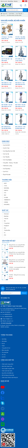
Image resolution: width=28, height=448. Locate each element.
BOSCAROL (6, 204)
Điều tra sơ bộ (4, 1)
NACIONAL (5, 188)
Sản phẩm (11, 13)
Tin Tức (4, 354)
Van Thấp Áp (19, 13)
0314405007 (8, 312)
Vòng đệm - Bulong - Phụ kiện (10, 162)
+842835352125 (8, 314)
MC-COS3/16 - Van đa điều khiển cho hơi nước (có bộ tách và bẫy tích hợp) (20, 127)
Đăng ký (15, 1)
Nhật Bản (5, 216)
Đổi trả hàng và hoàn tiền (8, 375)
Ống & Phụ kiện (6, 174)
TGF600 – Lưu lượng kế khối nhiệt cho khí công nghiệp (17, 268)
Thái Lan (5, 218)
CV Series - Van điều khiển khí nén (7, 37)
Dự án (3, 343)
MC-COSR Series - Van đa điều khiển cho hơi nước (6, 127)
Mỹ (4, 221)
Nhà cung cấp (5, 350)
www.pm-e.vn (10, 321)
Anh (4, 235)
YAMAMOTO (6, 199)
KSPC (4, 183)
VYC (4, 192)
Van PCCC (5, 171)
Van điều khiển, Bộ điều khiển (14, 15)
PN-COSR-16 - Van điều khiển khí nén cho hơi (6, 83)
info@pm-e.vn (9, 318)
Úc (3, 232)
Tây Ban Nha (6, 230)
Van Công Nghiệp (7, 159)
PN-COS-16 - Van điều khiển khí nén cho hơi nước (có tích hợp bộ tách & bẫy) (20, 83)
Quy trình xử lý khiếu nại (7, 373)
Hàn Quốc (5, 213)
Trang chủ (4, 13)
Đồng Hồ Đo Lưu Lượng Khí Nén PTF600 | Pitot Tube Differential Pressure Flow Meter (17, 253)
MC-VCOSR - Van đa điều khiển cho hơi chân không (7, 105)
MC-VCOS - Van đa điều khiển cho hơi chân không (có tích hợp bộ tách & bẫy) (20, 105)
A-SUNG (5, 197)
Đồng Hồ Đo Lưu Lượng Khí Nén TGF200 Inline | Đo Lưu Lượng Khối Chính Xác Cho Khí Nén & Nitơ (17, 260)
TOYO (4, 185)
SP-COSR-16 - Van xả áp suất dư (20, 59)
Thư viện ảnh (5, 352)
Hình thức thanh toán (7, 366)
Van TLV (3, 15)
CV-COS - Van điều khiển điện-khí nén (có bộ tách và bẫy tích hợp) (20, 37)
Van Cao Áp (6, 154)
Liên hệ (3, 357)
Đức (4, 228)
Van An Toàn (6, 148)
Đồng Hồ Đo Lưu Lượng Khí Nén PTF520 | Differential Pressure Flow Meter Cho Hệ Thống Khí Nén (17, 245)
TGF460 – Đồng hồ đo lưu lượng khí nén (17, 275)
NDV (4, 195)
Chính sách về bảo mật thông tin (10, 377)
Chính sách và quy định (7, 364)
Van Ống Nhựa (6, 168)
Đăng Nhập (10, 1)
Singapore (5, 225)
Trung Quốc (6, 223)
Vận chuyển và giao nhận (8, 368)
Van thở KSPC (6, 145)
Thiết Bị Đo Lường (7, 165)
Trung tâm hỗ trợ (6, 348)
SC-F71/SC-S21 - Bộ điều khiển (7, 59)
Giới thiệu (4, 339)
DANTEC (5, 190)
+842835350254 (8, 316)
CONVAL (5, 202)
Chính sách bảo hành (7, 370)
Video (3, 345)
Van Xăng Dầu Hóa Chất (9, 151)
